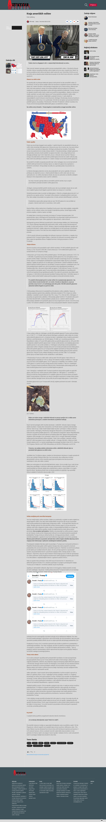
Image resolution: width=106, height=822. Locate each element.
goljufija (47, 745)
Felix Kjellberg (31, 17)
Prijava (93, 5)
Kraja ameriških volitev (39, 13)
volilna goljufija (38, 745)
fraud (29, 745)
